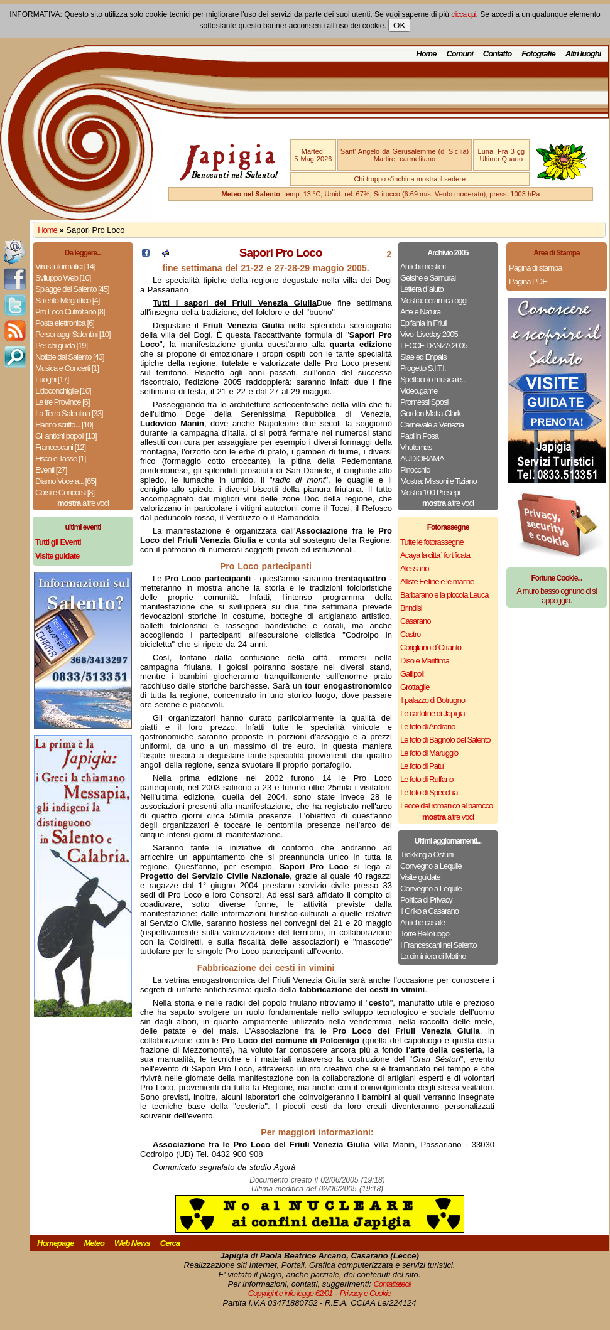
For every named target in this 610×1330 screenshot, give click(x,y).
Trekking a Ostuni (426, 854)
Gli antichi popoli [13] (66, 436)
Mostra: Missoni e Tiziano (438, 481)
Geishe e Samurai (427, 277)
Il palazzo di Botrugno (432, 700)
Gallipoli (411, 673)
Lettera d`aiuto (422, 289)
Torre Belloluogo (424, 933)
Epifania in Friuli (423, 323)
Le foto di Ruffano (426, 779)
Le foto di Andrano (427, 726)
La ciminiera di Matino (433, 956)
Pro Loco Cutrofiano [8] (70, 311)
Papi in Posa (419, 436)
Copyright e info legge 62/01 (290, 1293)
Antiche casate (422, 922)
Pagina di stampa (535, 267)
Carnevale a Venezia (432, 424)
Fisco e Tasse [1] (60, 458)
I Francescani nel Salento (438, 945)
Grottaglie (414, 687)
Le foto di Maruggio (429, 753)
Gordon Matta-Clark (430, 413)
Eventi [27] (51, 470)
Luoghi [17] (51, 379)
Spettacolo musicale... (433, 379)
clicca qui (463, 14)
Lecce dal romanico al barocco (446, 805)
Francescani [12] (60, 447)
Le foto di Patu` (422, 766)
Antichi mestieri (422, 266)
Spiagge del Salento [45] (72, 289)
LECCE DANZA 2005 (433, 345)
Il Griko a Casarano (429, 911)
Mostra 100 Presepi (430, 492)
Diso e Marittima (424, 660)
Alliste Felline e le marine (437, 581)
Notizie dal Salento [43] (69, 357)
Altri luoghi (583, 53)
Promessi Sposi (424, 402)
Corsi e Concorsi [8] (64, 492)
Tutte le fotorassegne (432, 542)
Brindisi (411, 608)
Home (426, 53)
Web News (132, 1243)
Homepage (55, 1243)
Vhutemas (416, 447)
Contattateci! (392, 1284)
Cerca (170, 1243)
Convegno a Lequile (431, 866)
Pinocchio (415, 470)
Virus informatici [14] (65, 266)
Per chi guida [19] (61, 345)
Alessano (414, 568)
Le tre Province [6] (62, 402)
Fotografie (538, 53)
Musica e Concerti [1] (67, 368)
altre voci (83, 503)
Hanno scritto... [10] (64, 424)
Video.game (418, 390)
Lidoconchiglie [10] (63, 390)
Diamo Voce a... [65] (65, 481)
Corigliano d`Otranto (430, 647)
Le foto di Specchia (429, 792)
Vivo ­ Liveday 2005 (429, 334)
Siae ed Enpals (423, 357)
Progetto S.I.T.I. (423, 368)
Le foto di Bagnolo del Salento (445, 739)
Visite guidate (420, 877)
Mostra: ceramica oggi (433, 300)
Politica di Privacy (426, 899)
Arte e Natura (420, 311)
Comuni (459, 53)
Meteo (94, 1243)
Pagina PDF (528, 281)
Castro (410, 634)
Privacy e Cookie (365, 1293)
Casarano (415, 621)
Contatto (497, 53)
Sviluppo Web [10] (62, 277)
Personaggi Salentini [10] (73, 334)
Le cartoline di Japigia (432, 713)
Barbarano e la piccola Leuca (444, 594)
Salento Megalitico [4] (67, 300)
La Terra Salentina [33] (69, 413)
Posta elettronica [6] (64, 323)
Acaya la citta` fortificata (435, 555)
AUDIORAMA (422, 458)
